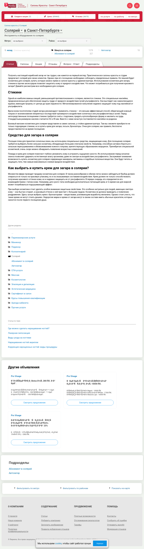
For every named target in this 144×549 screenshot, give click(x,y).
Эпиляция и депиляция (22, 284)
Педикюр (16, 247)
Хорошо (99, 543)
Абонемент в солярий (65, 54)
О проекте (12, 516)
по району (119, 16)
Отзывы (80, 16)
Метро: (7, 41)
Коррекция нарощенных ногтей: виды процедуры (32, 347)
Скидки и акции (21, 16)
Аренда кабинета (19, 303)
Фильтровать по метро (26, 488)
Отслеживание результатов (87, 520)
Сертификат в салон (21, 293)
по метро (132, 16)
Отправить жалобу (115, 525)
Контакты (111, 516)
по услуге (105, 16)
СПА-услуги (17, 270)
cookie (58, 543)
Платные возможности (84, 516)
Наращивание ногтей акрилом (23, 342)
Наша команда (15, 520)
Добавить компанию (50, 520)
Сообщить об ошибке (117, 520)
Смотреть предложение (34, 402)
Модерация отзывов (116, 529)
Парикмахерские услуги (23, 237)
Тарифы (77, 525)
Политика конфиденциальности (18, 530)
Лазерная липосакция (19, 333)
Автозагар (106, 50)
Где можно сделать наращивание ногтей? (28, 328)
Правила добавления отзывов (55, 529)
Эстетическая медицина (23, 289)
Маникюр (16, 242)
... (12, 233)
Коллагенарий (18, 251)
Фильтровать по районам (74, 488)
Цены (51, 16)
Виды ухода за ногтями (19, 337)
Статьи (44, 516)
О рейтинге (13, 525)
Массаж (15, 275)
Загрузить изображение (52, 525)
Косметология (18, 279)
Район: (52, 41)
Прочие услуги (18, 307)
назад (18, 50)
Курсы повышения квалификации (28, 298)
